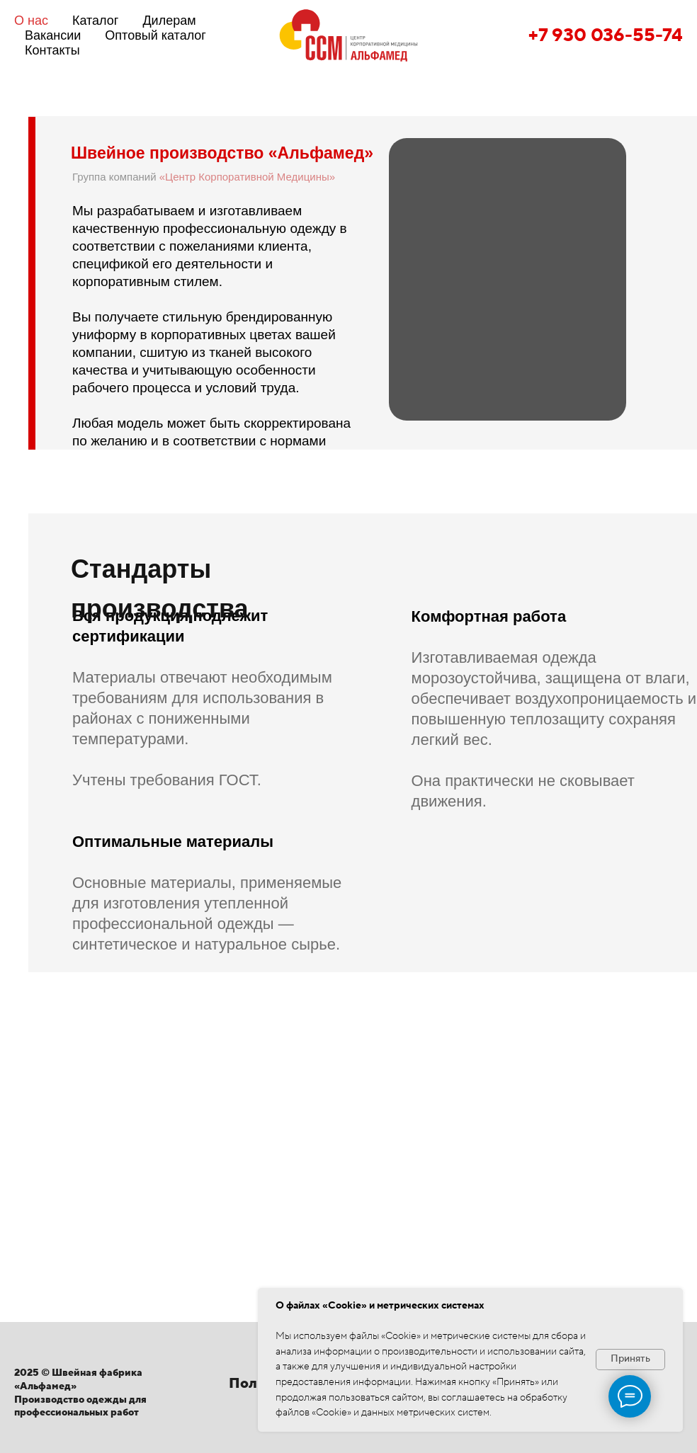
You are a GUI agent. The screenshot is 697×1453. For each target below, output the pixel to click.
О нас (31, 20)
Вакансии (53, 35)
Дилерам (169, 20)
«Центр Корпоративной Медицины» (247, 177)
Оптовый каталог (155, 35)
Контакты (52, 50)
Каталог (95, 20)
